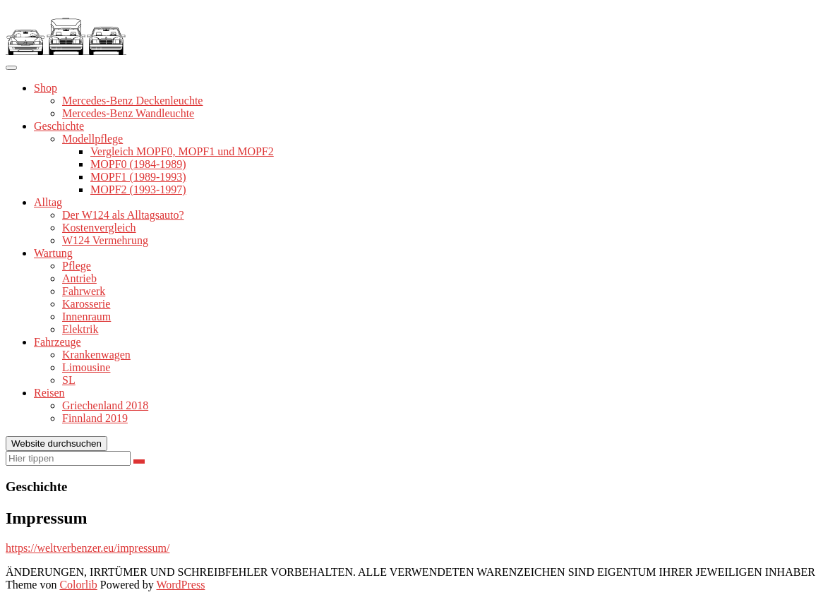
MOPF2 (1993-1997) (138, 189)
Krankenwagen (96, 355)
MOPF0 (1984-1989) (138, 164)
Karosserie (86, 304)
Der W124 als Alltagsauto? (123, 215)
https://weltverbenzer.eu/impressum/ (87, 548)
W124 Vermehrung (105, 240)
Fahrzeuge (57, 342)
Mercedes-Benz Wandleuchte (128, 113)
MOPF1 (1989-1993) (138, 177)
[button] (66, 30)
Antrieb (79, 278)
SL (69, 380)
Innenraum (86, 316)
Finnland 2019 (95, 418)
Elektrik (80, 329)
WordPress (180, 585)
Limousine (86, 367)
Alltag (48, 202)
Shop (45, 88)
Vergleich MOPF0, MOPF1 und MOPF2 (182, 151)
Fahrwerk (83, 291)
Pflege (76, 266)
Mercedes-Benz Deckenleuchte (132, 101)
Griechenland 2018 (105, 405)
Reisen (49, 393)
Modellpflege (92, 139)
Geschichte (59, 126)
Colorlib (78, 585)
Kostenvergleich (99, 228)
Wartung (53, 253)
